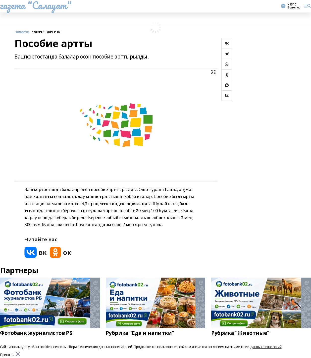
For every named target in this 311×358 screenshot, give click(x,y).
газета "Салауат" (35, 5)
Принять (7, 355)
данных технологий (266, 346)
